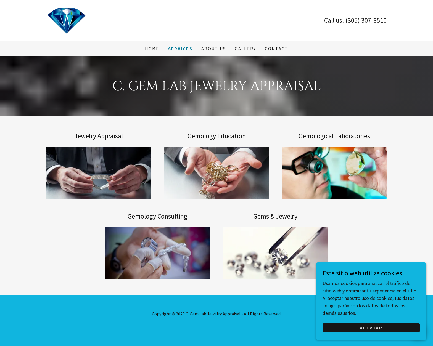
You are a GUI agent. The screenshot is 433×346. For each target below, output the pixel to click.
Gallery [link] (245, 48)
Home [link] (152, 48)
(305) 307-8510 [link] (366, 20)
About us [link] (213, 48)
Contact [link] (276, 48)
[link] (66, 20)
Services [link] (180, 48)
